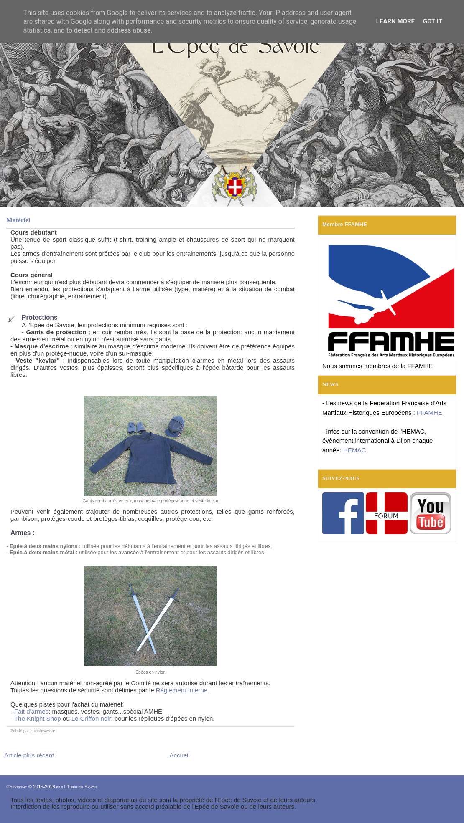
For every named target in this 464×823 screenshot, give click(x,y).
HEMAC (354, 450)
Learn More (395, 21)
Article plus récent (29, 755)
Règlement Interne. (182, 690)
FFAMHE (429, 412)
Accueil (179, 755)
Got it (432, 21)
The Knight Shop (37, 718)
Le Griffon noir (91, 718)
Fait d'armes (31, 711)
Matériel (18, 219)
